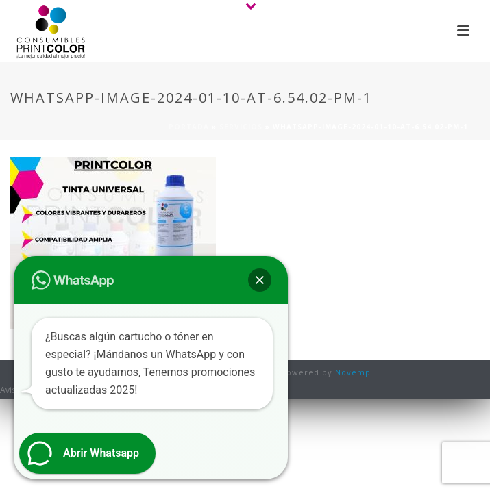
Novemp (353, 372)
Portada (189, 126)
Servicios (240, 126)
